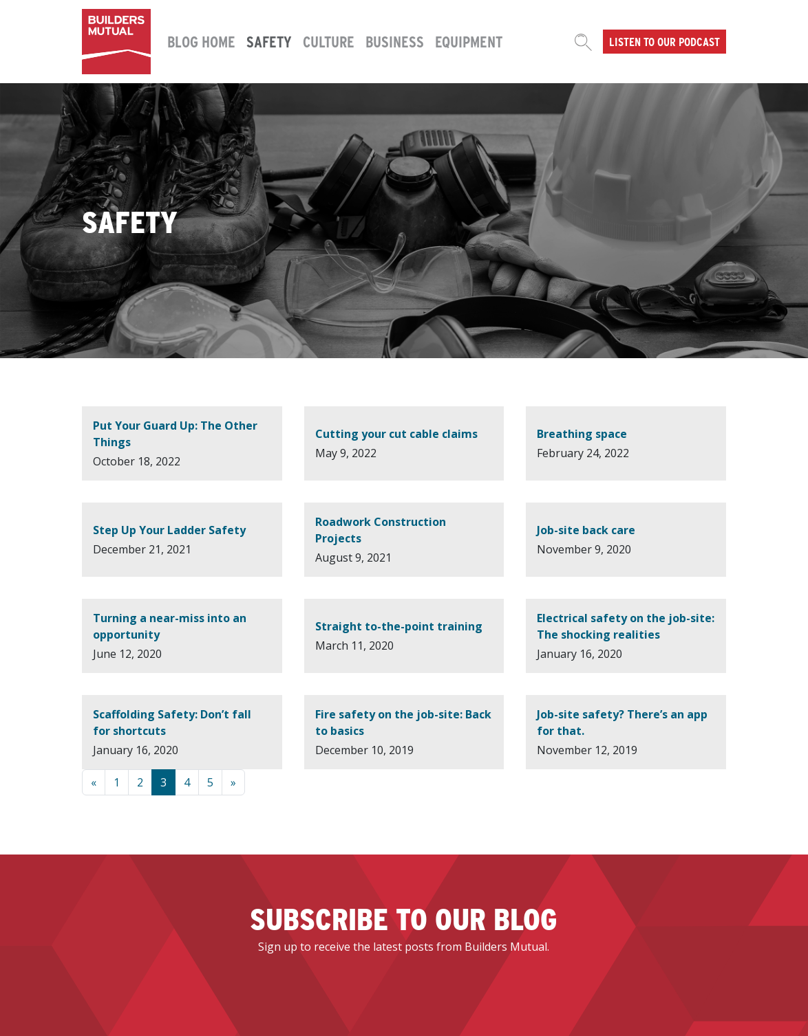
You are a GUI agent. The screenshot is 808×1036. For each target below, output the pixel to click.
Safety (269, 41)
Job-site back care (586, 530)
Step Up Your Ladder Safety (169, 530)
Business (394, 41)
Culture (328, 41)
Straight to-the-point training (398, 626)
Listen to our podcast (664, 41)
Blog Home (201, 41)
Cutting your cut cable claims (396, 433)
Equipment (468, 41)
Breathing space (582, 433)
